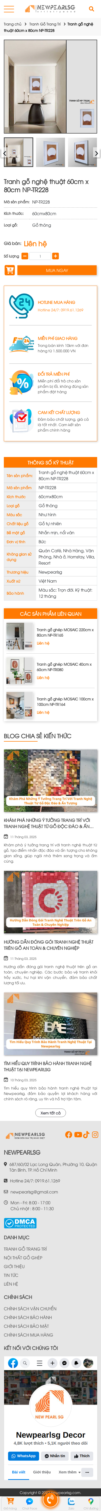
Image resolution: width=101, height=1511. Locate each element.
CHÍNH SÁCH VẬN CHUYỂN (30, 1308)
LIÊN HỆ (11, 1284)
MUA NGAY (57, 270)
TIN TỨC (11, 1275)
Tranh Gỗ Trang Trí (45, 23)
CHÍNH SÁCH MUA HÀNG (28, 1335)
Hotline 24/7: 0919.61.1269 (60, 309)
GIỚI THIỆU (14, 1266)
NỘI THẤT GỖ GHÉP (23, 1257)
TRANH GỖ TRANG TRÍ (25, 1249)
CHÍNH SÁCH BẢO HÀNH (28, 1317)
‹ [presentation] (5, 152)
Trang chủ (12, 23)
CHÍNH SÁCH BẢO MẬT (26, 1326)
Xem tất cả (51, 1112)
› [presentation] (96, 152)
